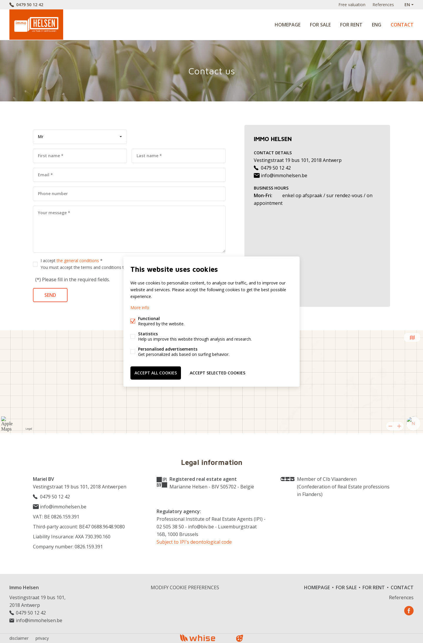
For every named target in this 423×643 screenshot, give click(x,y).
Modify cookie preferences (185, 587)
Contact (402, 24)
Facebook (409, 610)
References (383, 4)
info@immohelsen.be (280, 175)
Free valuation (351, 4)
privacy (42, 638)
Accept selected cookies (217, 373)
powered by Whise (204, 638)
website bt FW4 (239, 638)
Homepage (288, 24)
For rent (351, 24)
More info (139, 307)
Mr (40, 136)
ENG (376, 24)
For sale (320, 24)
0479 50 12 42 (29, 4)
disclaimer (18, 638)
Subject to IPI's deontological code (194, 542)
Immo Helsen (24, 587)
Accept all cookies (156, 373)
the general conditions (78, 260)
